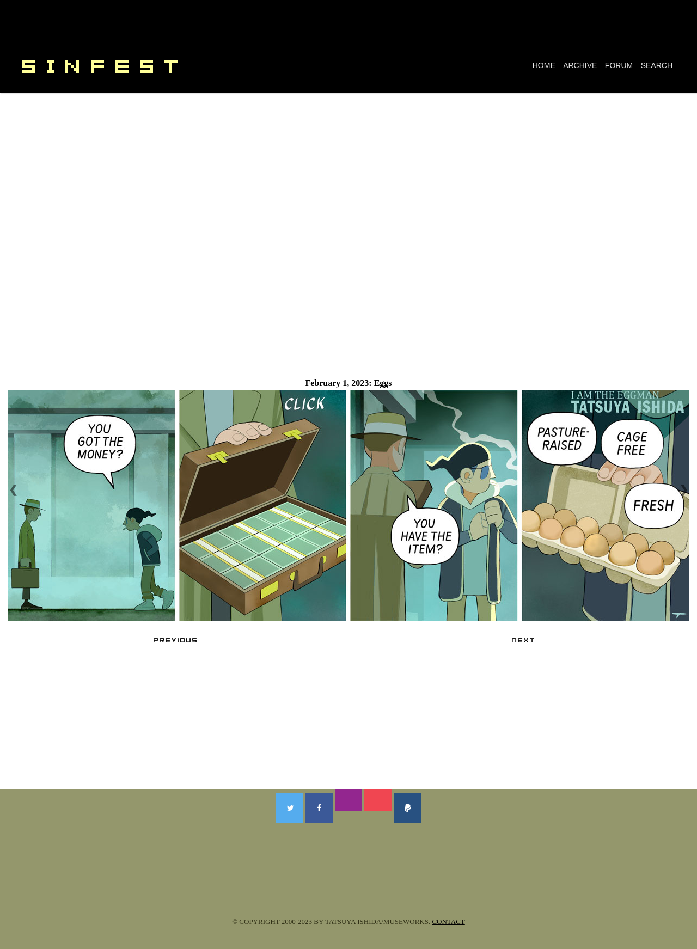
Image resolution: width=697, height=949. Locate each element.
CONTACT (448, 921)
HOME (544, 65)
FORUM (619, 65)
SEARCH (656, 65)
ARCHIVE (580, 65)
